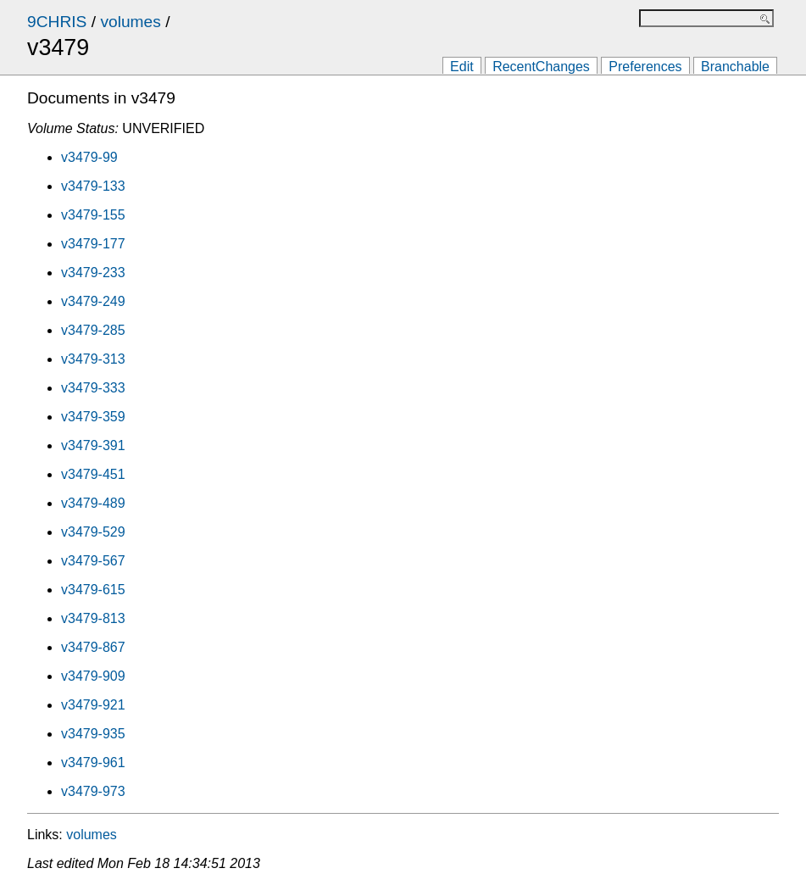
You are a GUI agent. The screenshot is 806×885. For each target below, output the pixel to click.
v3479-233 (93, 272)
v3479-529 (93, 532)
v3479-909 (93, 676)
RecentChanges (541, 66)
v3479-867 (93, 647)
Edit (462, 66)
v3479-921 (93, 705)
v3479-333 (93, 388)
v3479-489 (93, 503)
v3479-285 (93, 330)
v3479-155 (93, 215)
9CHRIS (56, 22)
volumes (130, 22)
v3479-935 (93, 733)
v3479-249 (93, 301)
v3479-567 (93, 561)
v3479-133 (93, 186)
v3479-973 (93, 791)
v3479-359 (93, 416)
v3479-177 (93, 244)
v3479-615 (93, 589)
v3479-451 (93, 474)
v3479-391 (93, 445)
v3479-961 (93, 762)
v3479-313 (93, 359)
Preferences (645, 66)
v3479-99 (89, 157)
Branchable (735, 66)
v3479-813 (93, 618)
